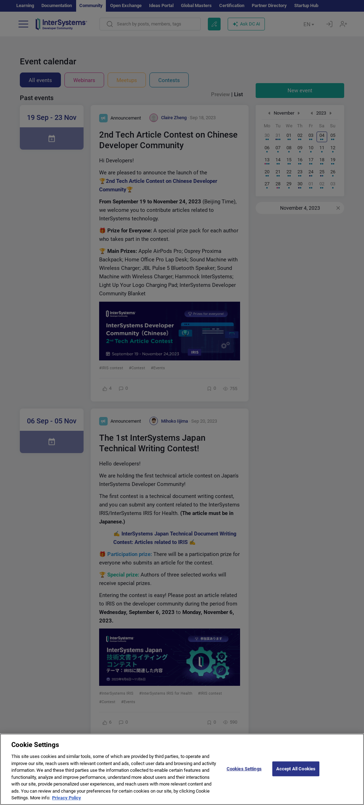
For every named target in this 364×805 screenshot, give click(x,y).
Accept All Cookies (295, 773)
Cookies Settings (244, 773)
